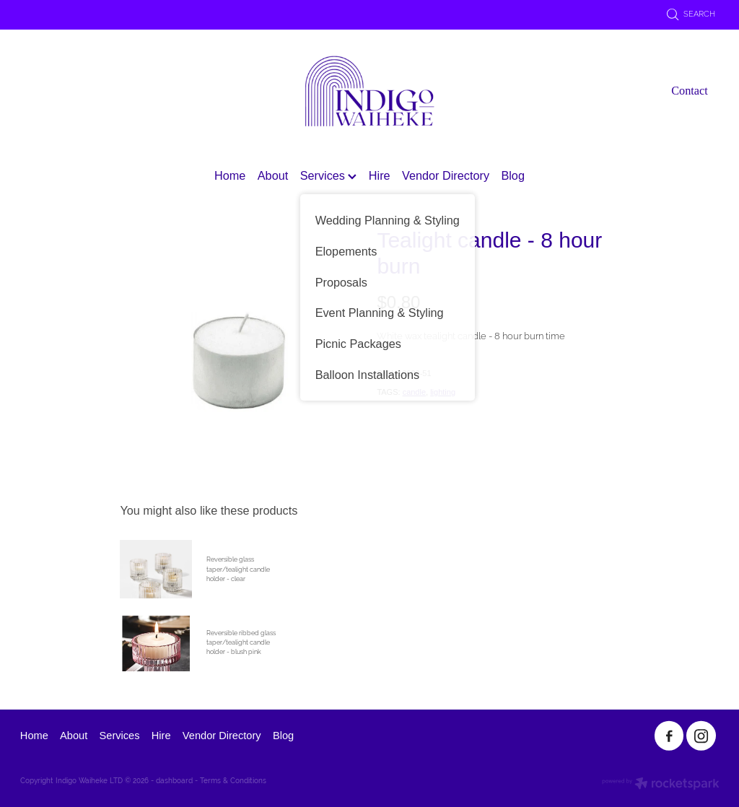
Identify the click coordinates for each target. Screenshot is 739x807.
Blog (513, 175)
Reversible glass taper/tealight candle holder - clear (238, 569)
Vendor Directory (445, 175)
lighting (442, 392)
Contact (689, 90)
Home (229, 175)
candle (414, 392)
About (273, 175)
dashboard (174, 781)
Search (691, 13)
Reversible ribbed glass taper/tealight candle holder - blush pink (241, 642)
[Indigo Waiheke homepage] (369, 91)
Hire (379, 175)
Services (328, 175)
